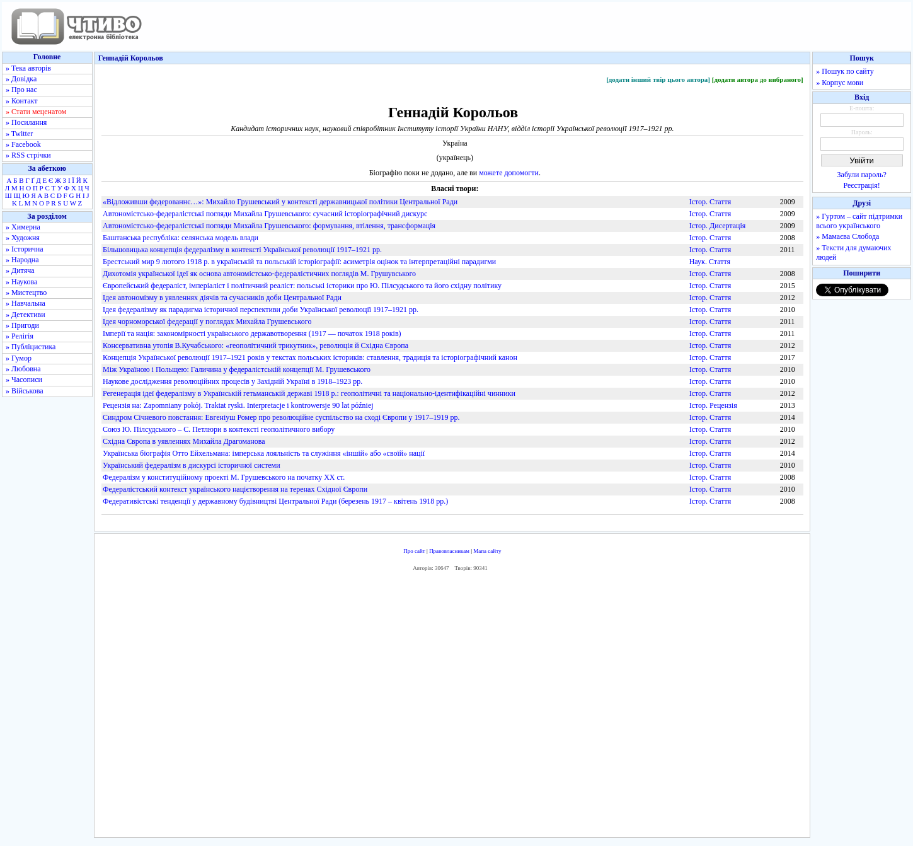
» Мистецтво (26, 292)
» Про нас (21, 89)
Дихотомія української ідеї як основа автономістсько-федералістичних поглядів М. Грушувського (259, 273)
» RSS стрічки (28, 155)
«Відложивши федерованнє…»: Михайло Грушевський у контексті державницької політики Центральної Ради (280, 201)
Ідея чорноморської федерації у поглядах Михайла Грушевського (207, 321)
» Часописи (24, 379)
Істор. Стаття (710, 201)
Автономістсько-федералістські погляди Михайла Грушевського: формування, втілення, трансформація (269, 225)
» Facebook (23, 144)
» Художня (23, 237)
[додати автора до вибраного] (757, 79)
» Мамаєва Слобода (847, 236)
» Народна (22, 259)
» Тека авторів (28, 68)
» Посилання (26, 122)
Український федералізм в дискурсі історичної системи (191, 465)
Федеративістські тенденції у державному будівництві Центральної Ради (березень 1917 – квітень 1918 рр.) (275, 501)
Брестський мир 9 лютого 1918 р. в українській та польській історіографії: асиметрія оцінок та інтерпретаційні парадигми (299, 261)
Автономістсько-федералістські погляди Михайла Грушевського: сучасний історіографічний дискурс (265, 213)
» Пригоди (22, 325)
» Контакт (21, 100)
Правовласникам (449, 551)
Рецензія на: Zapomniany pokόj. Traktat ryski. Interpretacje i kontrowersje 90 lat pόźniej (238, 405)
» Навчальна (25, 303)
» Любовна (23, 368)
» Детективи (25, 314)
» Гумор (19, 358)
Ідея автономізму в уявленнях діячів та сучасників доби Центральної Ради (222, 297)
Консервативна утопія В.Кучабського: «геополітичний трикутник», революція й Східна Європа (255, 345)
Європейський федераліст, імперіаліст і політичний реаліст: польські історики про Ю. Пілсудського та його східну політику (302, 285)
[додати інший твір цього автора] (658, 79)
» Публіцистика (30, 346)
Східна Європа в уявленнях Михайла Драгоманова (184, 441)
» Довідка (21, 78)
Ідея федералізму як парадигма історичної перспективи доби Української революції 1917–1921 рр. (260, 309)
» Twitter (19, 133)
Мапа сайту (487, 551)
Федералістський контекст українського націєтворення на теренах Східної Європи (235, 489)
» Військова (24, 390)
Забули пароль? (862, 174)
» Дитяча (20, 270)
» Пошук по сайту (844, 71)
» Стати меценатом (36, 111)
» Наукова (21, 281)
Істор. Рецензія (713, 405)
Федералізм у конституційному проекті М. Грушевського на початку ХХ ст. (224, 477)
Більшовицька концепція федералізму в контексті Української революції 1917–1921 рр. (242, 249)
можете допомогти (509, 172)
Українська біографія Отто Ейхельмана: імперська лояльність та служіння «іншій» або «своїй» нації (264, 453)
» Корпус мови (839, 82)
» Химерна (23, 227)
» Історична (24, 249)
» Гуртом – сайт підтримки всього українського (859, 221)
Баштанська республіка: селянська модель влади (180, 237)
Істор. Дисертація (717, 225)
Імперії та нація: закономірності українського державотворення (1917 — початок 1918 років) (252, 333)
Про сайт (414, 551)
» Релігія (19, 336)
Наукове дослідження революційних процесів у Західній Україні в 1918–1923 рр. (232, 381)
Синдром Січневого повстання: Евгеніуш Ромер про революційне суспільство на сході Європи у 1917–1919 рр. (281, 417)
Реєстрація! (862, 185)
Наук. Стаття (709, 261)
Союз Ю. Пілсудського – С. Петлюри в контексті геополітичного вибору (219, 429)
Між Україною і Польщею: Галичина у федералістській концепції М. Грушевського (236, 369)
